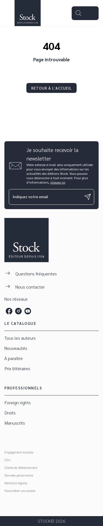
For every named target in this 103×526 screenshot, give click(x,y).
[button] (51, 88)
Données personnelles (18, 475)
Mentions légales (15, 483)
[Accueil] (27, 13)
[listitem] (9, 311)
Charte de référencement (20, 467)
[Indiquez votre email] (44, 197)
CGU (7, 460)
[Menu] (85, 13)
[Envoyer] (87, 196)
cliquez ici (57, 182)
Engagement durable (18, 452)
